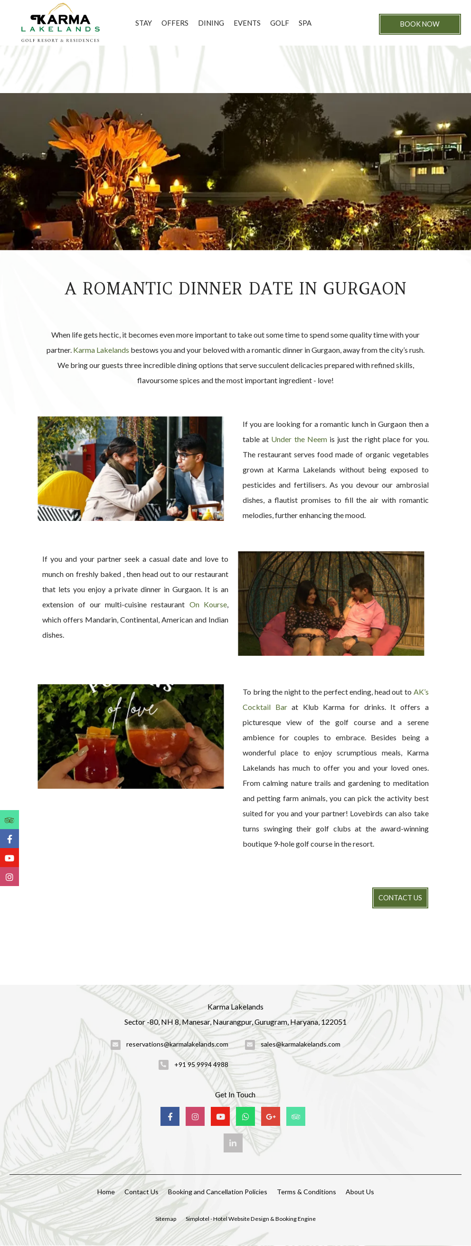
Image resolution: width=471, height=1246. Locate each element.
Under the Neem (299, 439)
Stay (143, 23)
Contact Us (400, 898)
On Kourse (208, 604)
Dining (211, 23)
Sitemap (165, 1218)
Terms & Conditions (306, 1192)
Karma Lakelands (101, 349)
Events (247, 23)
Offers (174, 23)
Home (106, 1192)
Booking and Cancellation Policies (217, 1192)
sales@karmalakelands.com (300, 1044)
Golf (279, 23)
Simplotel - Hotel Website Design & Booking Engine (251, 1218)
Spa (305, 23)
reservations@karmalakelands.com (177, 1044)
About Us (360, 1192)
